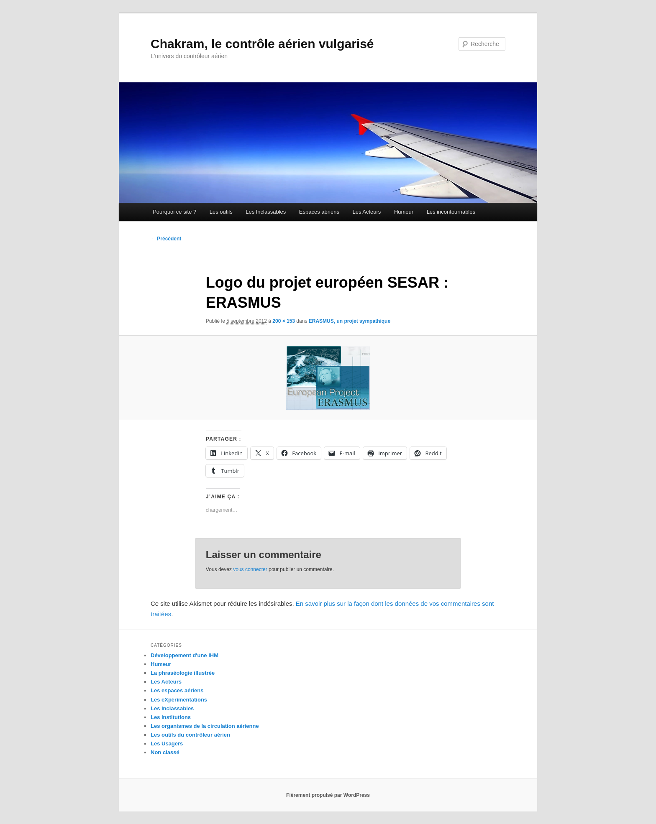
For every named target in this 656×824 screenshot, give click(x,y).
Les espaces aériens (177, 690)
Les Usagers (167, 743)
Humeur (403, 212)
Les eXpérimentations (179, 699)
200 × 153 (283, 321)
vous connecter (250, 569)
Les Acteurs (366, 212)
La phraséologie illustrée (183, 673)
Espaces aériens (319, 212)
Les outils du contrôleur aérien (190, 735)
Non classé (165, 752)
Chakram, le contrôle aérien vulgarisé (262, 44)
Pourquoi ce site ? (174, 212)
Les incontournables (451, 212)
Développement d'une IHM (184, 655)
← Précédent (166, 239)
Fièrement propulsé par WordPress (328, 795)
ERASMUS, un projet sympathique (349, 321)
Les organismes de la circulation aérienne (205, 726)
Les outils (221, 212)
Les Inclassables (266, 212)
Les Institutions (171, 717)
